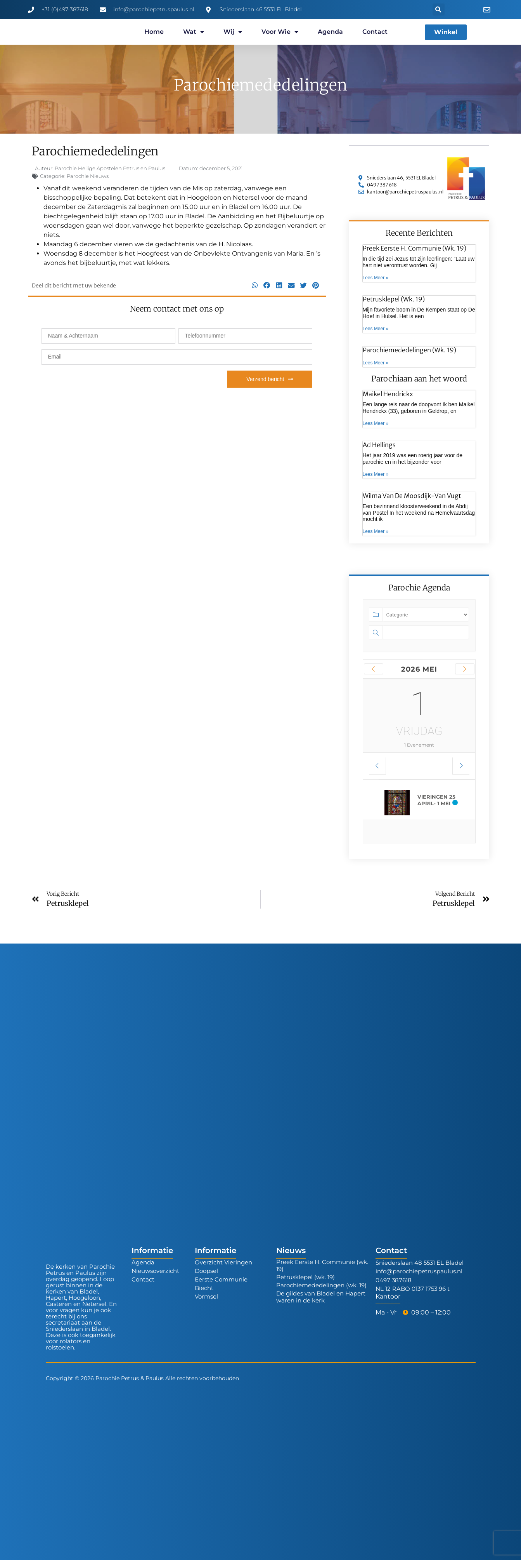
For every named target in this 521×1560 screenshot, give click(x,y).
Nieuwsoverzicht (155, 1270)
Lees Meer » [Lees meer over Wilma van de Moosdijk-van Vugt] (376, 531)
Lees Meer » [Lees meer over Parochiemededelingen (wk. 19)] (376, 363)
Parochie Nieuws (88, 176)
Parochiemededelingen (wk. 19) (409, 350)
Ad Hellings (379, 445)
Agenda (330, 31)
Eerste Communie (221, 1279)
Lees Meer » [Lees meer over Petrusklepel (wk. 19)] (376, 328)
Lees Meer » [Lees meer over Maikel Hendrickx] (376, 423)
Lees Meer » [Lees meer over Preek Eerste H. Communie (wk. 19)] (376, 277)
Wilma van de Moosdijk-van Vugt (412, 496)
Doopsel (206, 1270)
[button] (439, 9)
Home (154, 31)
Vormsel (206, 1296)
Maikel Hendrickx (388, 394)
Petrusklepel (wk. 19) (394, 299)
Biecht (204, 1288)
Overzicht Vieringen (223, 1262)
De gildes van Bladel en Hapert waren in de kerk (320, 1297)
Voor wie (279, 32)
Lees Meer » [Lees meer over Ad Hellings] (376, 474)
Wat (193, 32)
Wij (232, 32)
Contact (375, 31)
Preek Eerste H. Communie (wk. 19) (414, 248)
